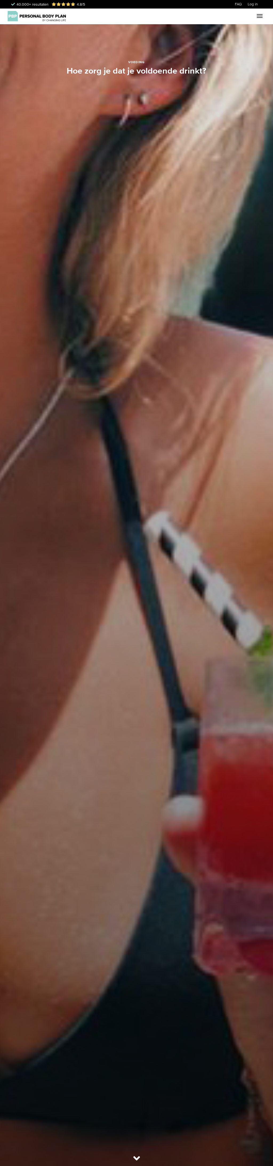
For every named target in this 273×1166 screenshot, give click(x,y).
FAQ (238, 4)
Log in (253, 4)
